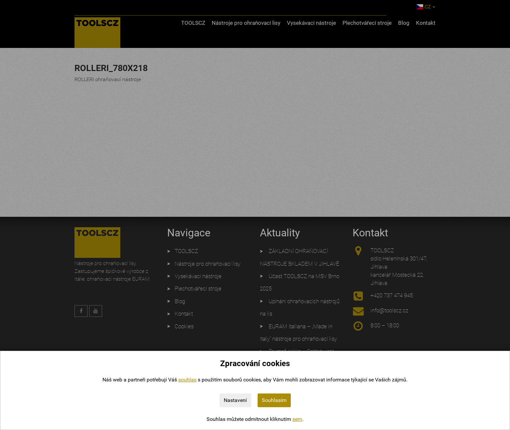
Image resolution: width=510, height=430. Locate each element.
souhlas (187, 380)
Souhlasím (274, 400)
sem (297, 419)
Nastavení (235, 400)
